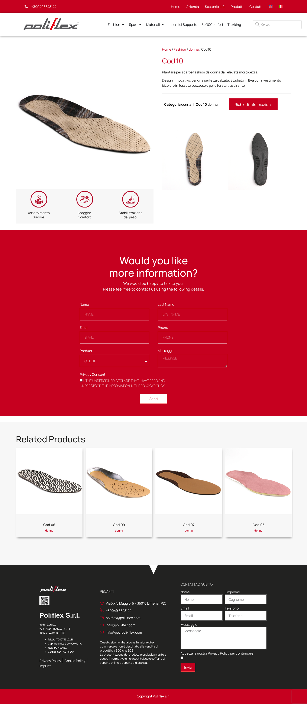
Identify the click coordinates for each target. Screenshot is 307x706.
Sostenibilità (214, 6)
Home (174, 6)
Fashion (180, 49)
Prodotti (236, 6)
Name (84, 307)
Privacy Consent (92, 377)
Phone (163, 330)
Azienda (191, 6)
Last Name (166, 307)
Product (86, 353)
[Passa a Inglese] (270, 6)
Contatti (255, 6)
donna (194, 49)
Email (84, 330)
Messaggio (166, 353)
